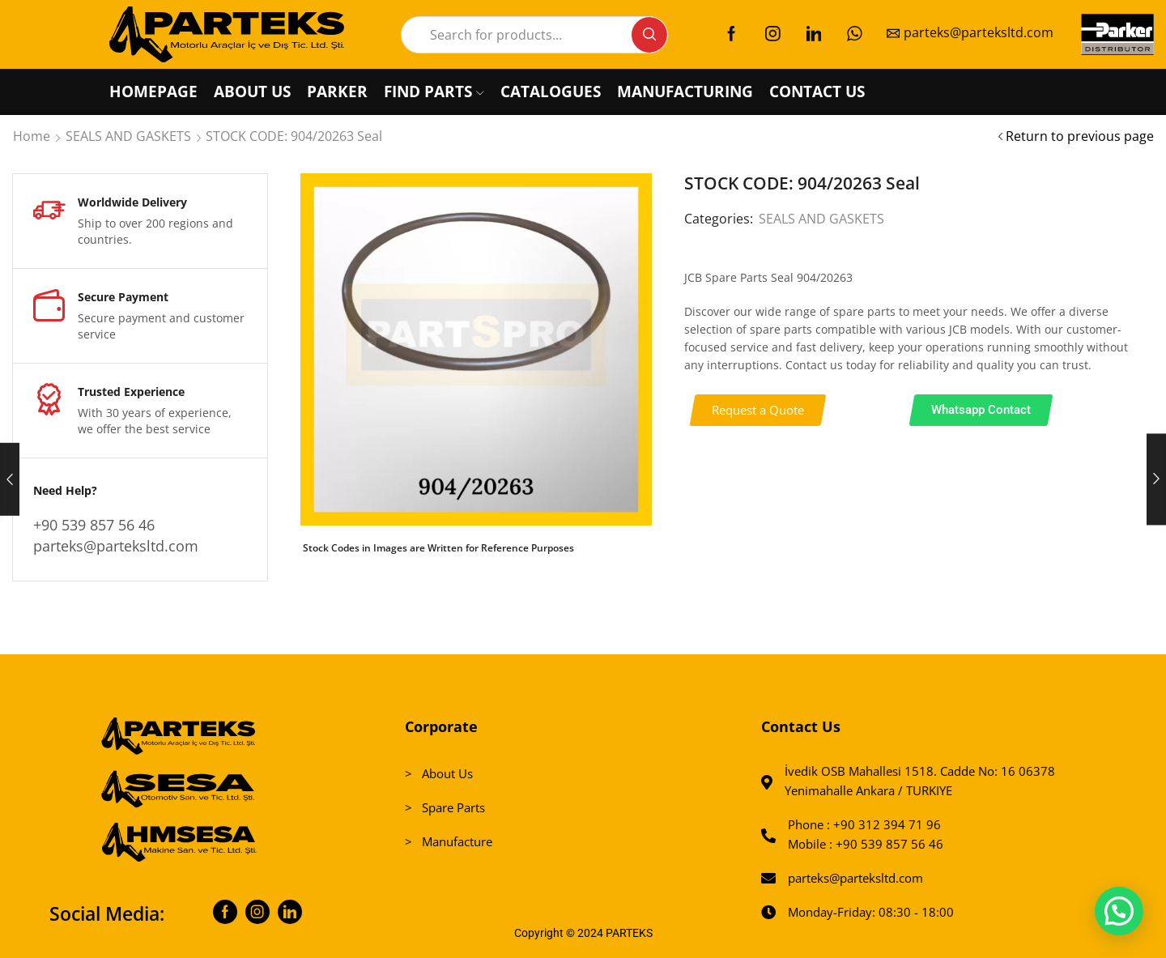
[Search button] (649, 35)
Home (31, 136)
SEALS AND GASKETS (128, 136)
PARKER (337, 91)
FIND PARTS (434, 91)
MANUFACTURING (685, 91)
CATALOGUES (550, 91)
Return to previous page (1080, 136)
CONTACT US (817, 91)
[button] (758, 410)
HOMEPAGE (153, 91)
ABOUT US (252, 91)
